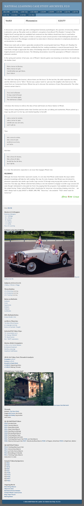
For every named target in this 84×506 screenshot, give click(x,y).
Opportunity (7, 305)
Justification (7, 311)
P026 (6, 431)
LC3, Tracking (8, 295)
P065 (8, 465)
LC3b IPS (51, 12)
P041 (6, 449)
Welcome (6, 12)
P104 (8, 471)
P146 (8, 475)
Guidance (7, 301)
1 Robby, (6, 285)
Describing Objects (10, 486)
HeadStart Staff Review (10, 351)
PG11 (8, 480)
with (11, 413)
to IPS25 (9, 359)
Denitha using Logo (9, 349)
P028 (6, 433)
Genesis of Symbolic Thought (12, 327)
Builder (11, 317)
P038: (44, 441)
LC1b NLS (23, 15)
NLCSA (58, 502)
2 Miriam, (12, 285)
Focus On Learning (9, 226)
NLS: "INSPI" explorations (11, 339)
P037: (24, 441)
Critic (14, 317)
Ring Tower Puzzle (10, 494)
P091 (8, 469)
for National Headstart (10, 347)
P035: (26, 439)
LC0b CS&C (24, 12)
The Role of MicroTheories (11, 323)
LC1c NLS (31, 15)
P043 (6, 453)
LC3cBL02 (7, 367)
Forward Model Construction (13, 492)
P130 (8, 473)
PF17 (8, 478)
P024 (6, 429)
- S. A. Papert (8, 222)
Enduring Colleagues (10, 214)
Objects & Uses (9, 488)
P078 (8, 467)
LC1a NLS (14, 15)
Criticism (6, 309)
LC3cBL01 (7, 365)
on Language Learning (10, 325)
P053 (8, 463)
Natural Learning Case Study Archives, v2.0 (37, 6)
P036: (6, 441)
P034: (6, 439)
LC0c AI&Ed (34, 12)
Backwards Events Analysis (12, 490)
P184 (8, 476)
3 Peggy (17, 285)
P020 (6, 425)
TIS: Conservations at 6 (11, 333)
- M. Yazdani (7, 220)
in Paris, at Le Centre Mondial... (13, 345)
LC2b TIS (75, 12)
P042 (6, 451)
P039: (61, 441)
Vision (6, 303)
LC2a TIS (67, 12)
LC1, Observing (8, 291)
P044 (6, 455)
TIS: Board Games (9, 337)
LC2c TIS (6, 15)
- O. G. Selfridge (8, 216)
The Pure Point (14, 411)
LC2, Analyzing (8, 293)
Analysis (6, 307)
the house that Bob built (61, 405)
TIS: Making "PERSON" (10, 335)
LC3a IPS (43, 12)
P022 (6, 427)
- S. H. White (7, 224)
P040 (6, 447)
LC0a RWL (15, 12)
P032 (5, 437)
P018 (6, 423)
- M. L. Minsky (8, 218)
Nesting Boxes (8, 496)
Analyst (6, 317)
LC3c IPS (59, 12)
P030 (6, 435)
